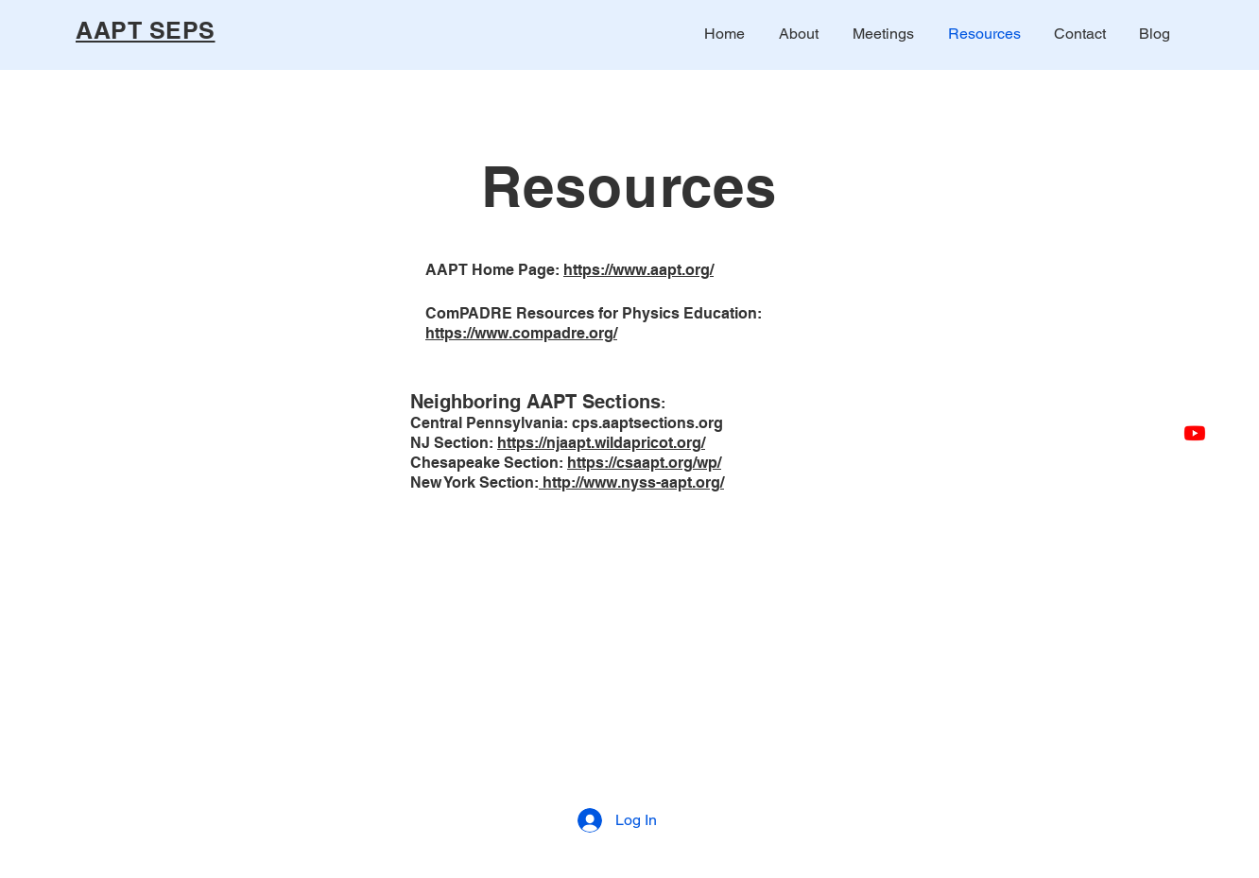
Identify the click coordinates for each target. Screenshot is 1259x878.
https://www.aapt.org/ (638, 270)
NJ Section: (453, 443)
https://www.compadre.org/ (521, 333)
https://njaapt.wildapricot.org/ (601, 443)
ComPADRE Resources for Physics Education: (593, 313)
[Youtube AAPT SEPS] (1194, 433)
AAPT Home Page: (494, 270)
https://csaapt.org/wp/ (644, 463)
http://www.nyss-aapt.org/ (631, 482)
